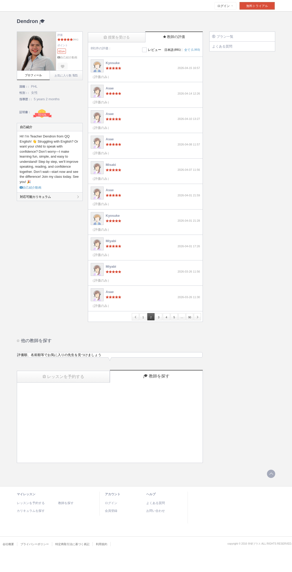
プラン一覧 (222, 36)
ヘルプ (151, 494)
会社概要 (8, 544)
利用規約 (101, 544)
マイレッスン (26, 494)
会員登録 (111, 511)
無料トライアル (257, 6)
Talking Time (48, 6)
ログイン (225, 6)
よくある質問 (222, 46)
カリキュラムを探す (31, 511)
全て (192, 50)
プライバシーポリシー (34, 544)
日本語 (172, 50)
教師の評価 (174, 37)
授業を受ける (117, 37)
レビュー (154, 50)
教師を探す (156, 376)
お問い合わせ (155, 511)
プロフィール (33, 75)
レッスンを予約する (63, 376)
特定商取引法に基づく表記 (72, 544)
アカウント (112, 494)
